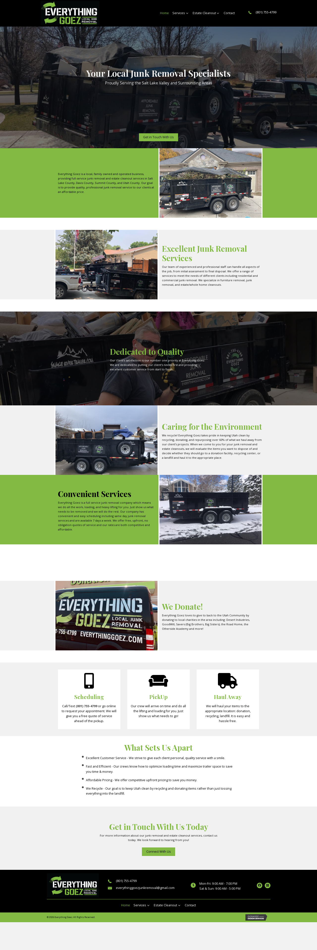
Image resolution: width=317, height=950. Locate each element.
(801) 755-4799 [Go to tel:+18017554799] (266, 12)
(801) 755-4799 (86, 706)
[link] (164, 13)
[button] (158, 137)
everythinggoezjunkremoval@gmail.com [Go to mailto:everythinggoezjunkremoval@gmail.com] (145, 888)
